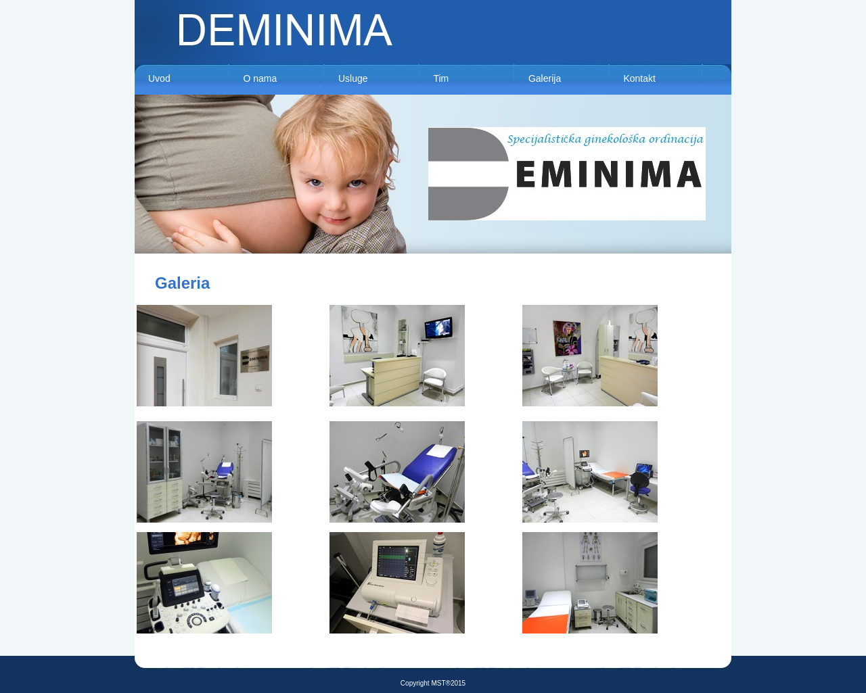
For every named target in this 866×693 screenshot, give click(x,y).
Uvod (159, 78)
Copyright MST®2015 (433, 683)
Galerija (544, 78)
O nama (260, 78)
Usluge (353, 78)
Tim (441, 78)
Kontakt (639, 78)
